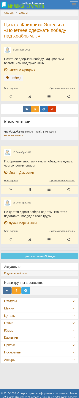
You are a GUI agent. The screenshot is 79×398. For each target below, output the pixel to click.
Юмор (8, 330)
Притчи (9, 345)
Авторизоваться (13, 135)
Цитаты (9, 316)
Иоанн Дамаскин (21, 172)
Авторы (9, 360)
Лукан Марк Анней (23, 223)
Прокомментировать (62, 88)
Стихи (8, 323)
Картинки (11, 338)
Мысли (9, 308)
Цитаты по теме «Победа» (39, 256)
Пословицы (12, 352)
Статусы (10, 301)
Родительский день (15, 273)
